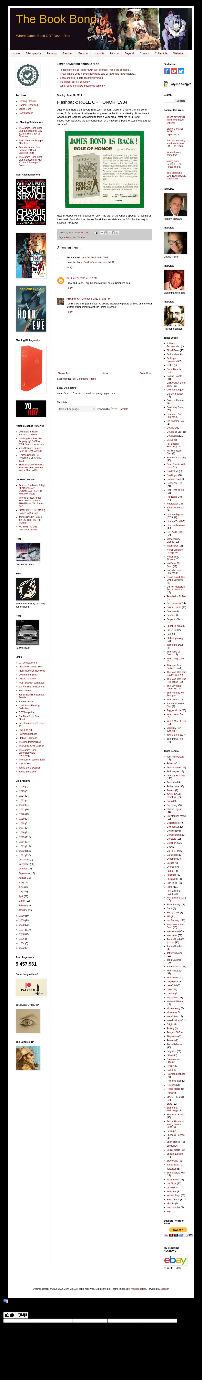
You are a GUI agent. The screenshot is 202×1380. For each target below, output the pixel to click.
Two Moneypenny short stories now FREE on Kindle (176, 143)
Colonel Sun (173, 389)
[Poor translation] (22, 1315)
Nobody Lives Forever (174, 571)
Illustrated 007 (26, 690)
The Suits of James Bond (32, 759)
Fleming (51, 53)
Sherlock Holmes (176, 1135)
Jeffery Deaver (174, 953)
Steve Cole (172, 1160)
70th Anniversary (175, 756)
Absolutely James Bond (31, 666)
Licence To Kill (174, 521)
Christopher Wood (176, 816)
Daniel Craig (173, 850)
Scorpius (171, 611)
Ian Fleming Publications (31, 686)
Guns (169, 908)
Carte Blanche (174, 369)
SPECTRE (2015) (176, 1097)
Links (169, 989)
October (22, 868)
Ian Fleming (173, 920)
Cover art (171, 843)
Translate (119, 409)
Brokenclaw (173, 354)
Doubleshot (173, 435)
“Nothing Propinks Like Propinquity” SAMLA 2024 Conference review (31, 441)
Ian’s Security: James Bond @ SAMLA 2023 (30, 449)
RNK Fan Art (73, 298)
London (171, 993)
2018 (22, 823)
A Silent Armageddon (173, 345)
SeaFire (171, 615)
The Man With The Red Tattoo (176, 680)
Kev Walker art (174, 970)
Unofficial (171, 1183)
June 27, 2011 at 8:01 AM (84, 278)
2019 (22, 818)
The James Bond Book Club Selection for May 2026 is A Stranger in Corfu (30, 161)
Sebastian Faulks (176, 1114)
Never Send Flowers (173, 558)
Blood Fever (173, 350)
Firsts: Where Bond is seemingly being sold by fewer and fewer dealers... (98, 73)
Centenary (172, 805)
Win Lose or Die (175, 714)
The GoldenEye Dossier (31, 746)
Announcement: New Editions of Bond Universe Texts (29, 150)
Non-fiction (172, 1016)
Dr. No (170, 440)
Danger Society (175, 393)
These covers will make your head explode (176, 120)
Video (170, 1187)
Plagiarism (172, 1036)
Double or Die (174, 431)
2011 (22, 855)
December (24, 859)
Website (178, 53)
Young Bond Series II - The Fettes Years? (174, 164)
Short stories (173, 1142)
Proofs (170, 1055)
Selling (170, 1131)
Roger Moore (173, 1089)
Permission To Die (176, 596)
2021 (22, 809)
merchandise (173, 1207)
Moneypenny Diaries (173, 540)
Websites (171, 1191)
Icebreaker (172, 503)
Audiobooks (173, 786)
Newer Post (64, 373)
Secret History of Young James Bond (175, 1124)
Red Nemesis (174, 603)
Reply (69, 267)
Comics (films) (174, 834)
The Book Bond (56, 19)
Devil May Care (175, 407)
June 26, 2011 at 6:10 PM (94, 257)
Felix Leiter (172, 878)
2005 (22, 938)
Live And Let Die (175, 532)
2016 (22, 832)
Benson (83, 53)
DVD (169, 846)
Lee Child (172, 985)
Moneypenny (173, 1008)
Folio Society (173, 904)
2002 (22, 948)
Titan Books (173, 1179)
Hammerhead (174, 479)
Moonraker (172, 545)
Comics (144, 53)
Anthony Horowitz (176, 775)
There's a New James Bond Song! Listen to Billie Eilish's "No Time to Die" (31, 502)
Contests (171, 838)
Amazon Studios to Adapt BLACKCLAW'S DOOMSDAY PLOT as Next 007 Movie (32, 489)
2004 (22, 943)
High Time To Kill (175, 490)
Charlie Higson (174, 809)
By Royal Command (172, 360)
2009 (22, 920)
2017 (22, 828)
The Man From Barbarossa (174, 667)
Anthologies (173, 771)
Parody (170, 1028)
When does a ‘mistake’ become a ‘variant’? (82, 85)
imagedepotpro (138, 1289)
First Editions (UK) (176, 897)
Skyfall (170, 1145)
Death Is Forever (175, 400)
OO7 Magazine (27, 712)
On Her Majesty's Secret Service (176, 588)
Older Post (145, 373)
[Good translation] (9, 1315)
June (21, 887)
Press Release (174, 1044)
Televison (172, 1168)
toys (169, 1211)
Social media (173, 1150)
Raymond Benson (28, 734)
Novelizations (174, 1020)
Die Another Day (175, 421)
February (23, 905)
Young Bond (25, 109)
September (24, 873)
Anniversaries (174, 767)
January (22, 910)
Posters (171, 1040)
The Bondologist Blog (30, 742)
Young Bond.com (27, 771)
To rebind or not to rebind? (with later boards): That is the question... (95, 70)
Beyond (129, 53)
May (21, 891)
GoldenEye (172, 471)
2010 (22, 915)
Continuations (26, 113)
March (22, 900)
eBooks (171, 1203)
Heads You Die (174, 483)
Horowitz (99, 53)
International (173, 931)
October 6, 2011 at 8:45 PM (96, 298)
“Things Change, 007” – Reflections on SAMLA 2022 (31, 458)
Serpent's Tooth (175, 619)
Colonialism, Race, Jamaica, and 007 (28, 433)
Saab (169, 1103)
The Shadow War (176, 1172)
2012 (22, 851)
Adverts (67, 237)
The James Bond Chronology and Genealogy (27, 753)
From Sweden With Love (31, 682)
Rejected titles (174, 1080)
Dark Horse (173, 855)
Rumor (170, 1092)
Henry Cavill (173, 912)
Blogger (165, 1289)
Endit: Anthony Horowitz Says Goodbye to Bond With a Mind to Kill (31, 467)
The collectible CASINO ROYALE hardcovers (176, 176)
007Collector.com (28, 662)
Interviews (172, 935)
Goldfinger (172, 475)
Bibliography (33, 53)
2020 (22, 814)
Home (16, 53)
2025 (22, 791)
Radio (170, 1070)
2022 (22, 805)
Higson (114, 53)
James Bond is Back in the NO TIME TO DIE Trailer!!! (30, 520)
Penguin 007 (173, 1032)
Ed (67, 278)
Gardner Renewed (28, 105)
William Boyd (173, 1195)
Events (170, 866)
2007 (22, 929)
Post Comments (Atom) (83, 378)
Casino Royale (174, 376)
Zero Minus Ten (175, 739)
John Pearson (174, 966)
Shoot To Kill (173, 626)
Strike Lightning (175, 638)
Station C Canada (28, 738)
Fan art (170, 870)
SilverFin (171, 630)
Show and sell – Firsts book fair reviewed (81, 78)
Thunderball (173, 699)
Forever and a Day (176, 457)
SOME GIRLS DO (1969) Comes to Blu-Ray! (32, 511)
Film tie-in (172, 883)
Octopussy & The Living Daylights (176, 578)
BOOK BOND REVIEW (174, 796)
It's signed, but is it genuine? (75, 81)
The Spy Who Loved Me (174, 687)
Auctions (171, 782)
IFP (168, 916)
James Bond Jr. (175, 507)
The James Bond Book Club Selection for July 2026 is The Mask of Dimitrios (30, 132)
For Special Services (173, 445)
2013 (22, 846)
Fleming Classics (27, 101)
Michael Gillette (175, 1001)
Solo (169, 634)
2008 (22, 925)
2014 (22, 841)
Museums (172, 1012)
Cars (169, 801)
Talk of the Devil (175, 644)
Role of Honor (174, 607)
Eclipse (170, 863)
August (22, 877)
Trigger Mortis (174, 710)
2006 (22, 934)
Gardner (67, 53)
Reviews (171, 1085)
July (20, 882)
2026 (22, 786)
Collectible (161, 53)
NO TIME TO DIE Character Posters (28, 528)
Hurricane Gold (175, 496)
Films (169, 887)
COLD (170, 365)
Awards (171, 790)
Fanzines (171, 875)
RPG (169, 1066)
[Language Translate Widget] (76, 409)
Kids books (172, 977)
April (21, 896)
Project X (171, 1051)
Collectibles (173, 823)
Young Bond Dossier (29, 767)
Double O (172, 427)
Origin (170, 1024)
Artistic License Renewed (32, 670)
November (24, 864)
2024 (22, 795)
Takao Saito (173, 1164)
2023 (22, 800)
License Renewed (176, 525)
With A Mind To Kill (176, 721)
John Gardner (79, 237)
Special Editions (175, 1153)
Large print (172, 981)
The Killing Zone (175, 658)
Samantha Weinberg (172, 1109)
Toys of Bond (25, 763)
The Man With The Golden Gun (176, 673)
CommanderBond (28, 674)
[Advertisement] (27, 1136)
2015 (22, 837)
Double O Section (28, 678)
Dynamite (172, 858)
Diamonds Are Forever (174, 415)
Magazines (172, 997)
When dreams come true (174, 153)
